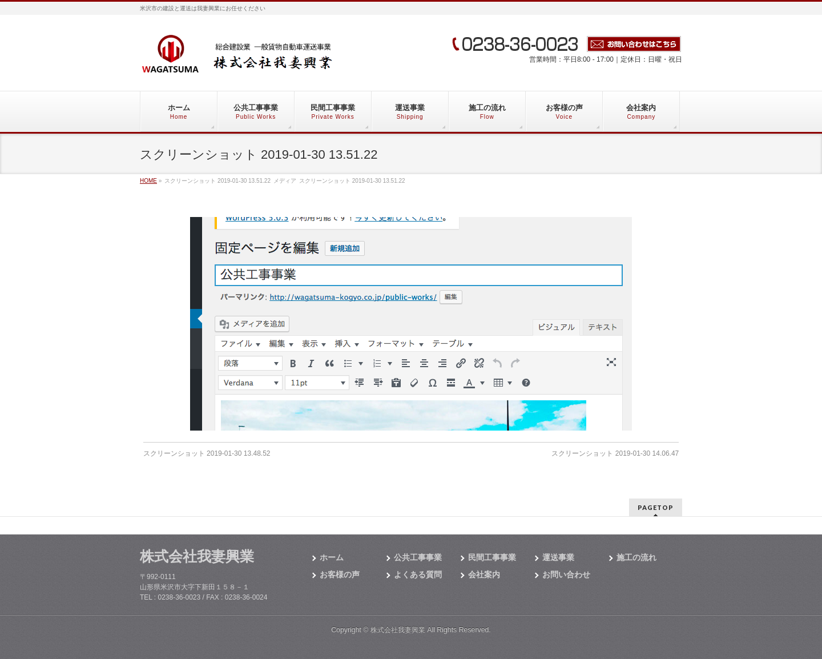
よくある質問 (418, 574)
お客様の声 (340, 574)
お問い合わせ (566, 574)
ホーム (332, 557)
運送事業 (558, 557)
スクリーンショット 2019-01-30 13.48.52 (207, 453)
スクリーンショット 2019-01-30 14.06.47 (615, 453)
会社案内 (484, 574)
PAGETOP (656, 507)
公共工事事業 (418, 557)
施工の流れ (636, 557)
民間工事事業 (492, 557)
